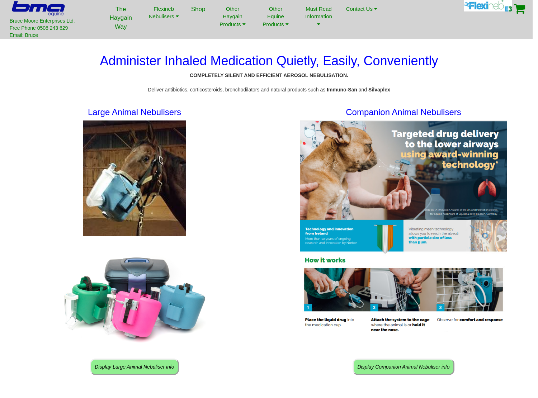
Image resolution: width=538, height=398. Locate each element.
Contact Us (361, 14)
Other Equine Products (275, 16)
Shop (198, 9)
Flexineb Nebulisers (164, 12)
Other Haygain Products (232, 16)
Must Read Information (318, 16)
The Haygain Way (121, 18)
